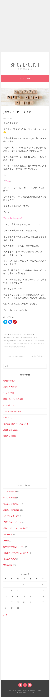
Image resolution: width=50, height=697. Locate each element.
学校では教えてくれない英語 (22, 334)
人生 (4, 344)
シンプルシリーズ (10, 516)
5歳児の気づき (9, 381)
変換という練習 (9, 436)
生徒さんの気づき (10, 387)
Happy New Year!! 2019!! (13, 356)
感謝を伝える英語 (10, 430)
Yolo (35, 337)
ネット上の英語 (38, 340)
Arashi (9, 337)
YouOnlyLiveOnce (9, 340)
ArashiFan (16, 337)
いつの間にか (8, 405)
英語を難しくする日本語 (13, 399)
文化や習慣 (7, 534)
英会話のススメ (9, 559)
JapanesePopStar (27, 337)
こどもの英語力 (9, 491)
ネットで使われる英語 (24, 340)
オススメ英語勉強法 (11, 510)
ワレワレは (7, 417)
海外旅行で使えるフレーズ (14, 547)
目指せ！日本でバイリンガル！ (15, 553)
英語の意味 (12, 347)
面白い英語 (21, 347)
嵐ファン (33, 344)
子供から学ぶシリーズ (12, 522)
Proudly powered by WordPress (21, 690)
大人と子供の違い (39, 356)
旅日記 (6, 540)
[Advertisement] (25, 26)
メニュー (26, 78)
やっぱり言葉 (8, 393)
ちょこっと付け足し (11, 504)
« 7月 (5, 615)
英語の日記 (7, 565)
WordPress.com (28, 693)
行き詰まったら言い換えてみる (15, 424)
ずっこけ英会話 (9, 498)
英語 (38, 344)
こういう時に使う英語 (12, 411)
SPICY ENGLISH (25, 64)
